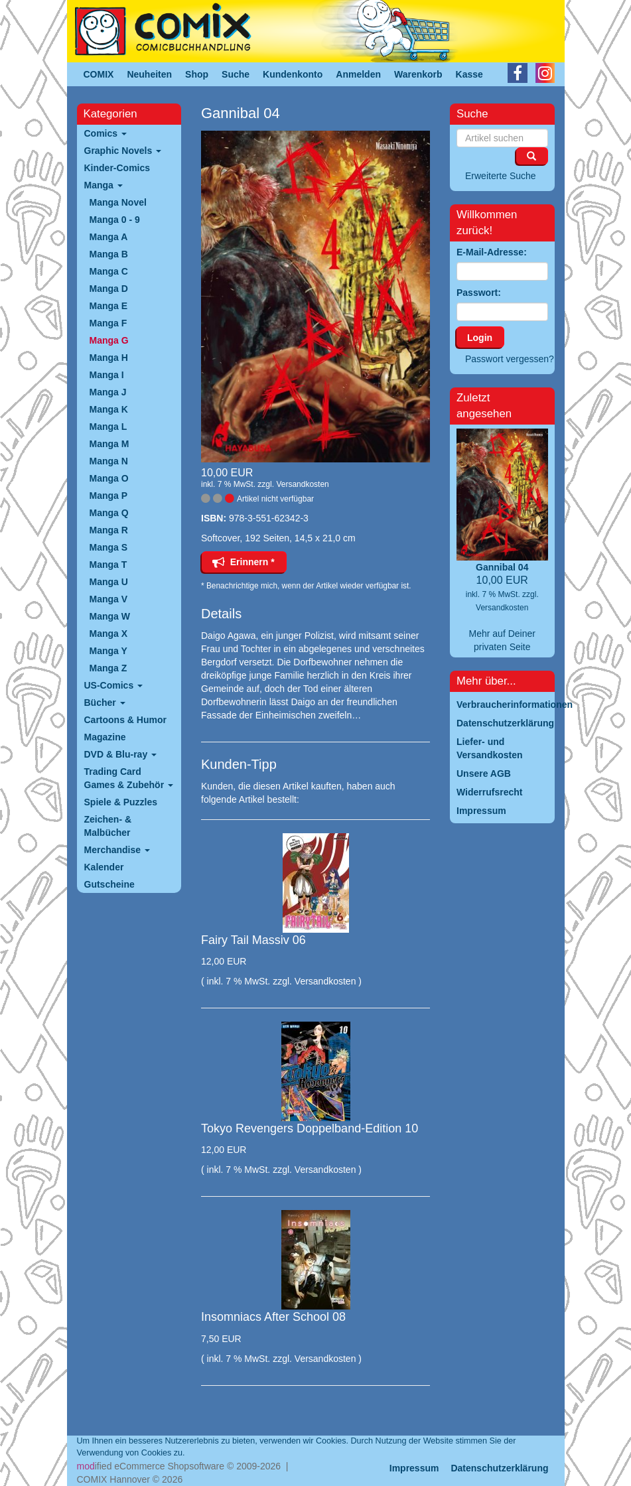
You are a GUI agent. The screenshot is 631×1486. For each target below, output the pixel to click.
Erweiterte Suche (500, 175)
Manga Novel (118, 202)
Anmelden (358, 74)
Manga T (108, 564)
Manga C (109, 271)
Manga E (109, 306)
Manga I (107, 375)
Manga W (110, 616)
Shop (196, 74)
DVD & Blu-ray (120, 754)
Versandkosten (302, 484)
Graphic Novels (123, 150)
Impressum (414, 1468)
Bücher (104, 702)
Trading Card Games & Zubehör (128, 778)
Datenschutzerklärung (499, 1468)
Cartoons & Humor (125, 719)
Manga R (109, 530)
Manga (103, 185)
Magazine (105, 737)
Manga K (109, 409)
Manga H (109, 357)
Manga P (109, 495)
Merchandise (117, 849)
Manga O (109, 478)
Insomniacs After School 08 (273, 1316)
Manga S (109, 547)
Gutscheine (109, 884)
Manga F (108, 323)
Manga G (109, 340)
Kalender (104, 867)
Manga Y (108, 650)
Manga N (109, 461)
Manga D (109, 288)
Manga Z (108, 668)
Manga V (109, 599)
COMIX (99, 74)
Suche (235, 74)
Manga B (109, 254)
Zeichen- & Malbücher (108, 826)
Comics (105, 133)
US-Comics (113, 685)
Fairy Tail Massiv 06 (253, 940)
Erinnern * (243, 562)
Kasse (469, 74)
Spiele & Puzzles (120, 802)
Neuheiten (149, 74)
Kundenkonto (292, 74)
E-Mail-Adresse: (491, 252)
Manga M (109, 444)
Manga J (108, 392)
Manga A (109, 237)
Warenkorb (418, 74)
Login (479, 337)
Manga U (109, 581)
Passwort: (478, 292)
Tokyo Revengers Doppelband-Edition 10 (309, 1128)
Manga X (109, 633)
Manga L (108, 426)
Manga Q (109, 512)
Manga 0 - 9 (115, 219)
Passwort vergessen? (509, 359)
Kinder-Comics (117, 168)
